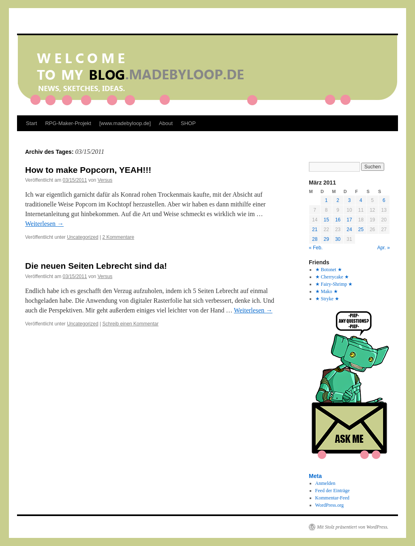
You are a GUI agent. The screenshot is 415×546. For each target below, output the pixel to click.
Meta (315, 476)
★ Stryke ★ (327, 299)
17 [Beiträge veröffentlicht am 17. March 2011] (349, 220)
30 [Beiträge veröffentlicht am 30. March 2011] (337, 239)
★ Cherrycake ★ (332, 277)
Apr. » (383, 248)
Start (31, 123)
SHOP (188, 123)
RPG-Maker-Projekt (68, 123)
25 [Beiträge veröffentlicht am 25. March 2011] (361, 229)
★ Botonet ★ (328, 269)
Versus (105, 180)
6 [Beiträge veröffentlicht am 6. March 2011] (384, 200)
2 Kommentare (118, 237)
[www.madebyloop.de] (125, 123)
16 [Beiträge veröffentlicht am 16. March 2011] (337, 220)
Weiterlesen (44, 223)
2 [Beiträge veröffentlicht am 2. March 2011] (337, 200)
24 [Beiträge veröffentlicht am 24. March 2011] (349, 229)
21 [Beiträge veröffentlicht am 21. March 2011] (314, 229)
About (166, 123)
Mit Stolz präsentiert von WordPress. (352, 527)
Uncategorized (82, 237)
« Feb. (316, 248)
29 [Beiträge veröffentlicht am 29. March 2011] (326, 239)
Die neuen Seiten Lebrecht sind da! (96, 265)
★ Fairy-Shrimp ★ (334, 284)
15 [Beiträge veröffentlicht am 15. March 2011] (326, 220)
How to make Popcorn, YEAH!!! (88, 169)
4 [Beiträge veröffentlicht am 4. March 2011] (360, 200)
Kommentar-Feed (332, 498)
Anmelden (325, 483)
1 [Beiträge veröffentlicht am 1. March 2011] (326, 200)
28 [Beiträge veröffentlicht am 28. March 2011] (314, 239)
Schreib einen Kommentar (130, 324)
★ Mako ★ (326, 291)
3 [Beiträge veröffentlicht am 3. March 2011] (349, 200)
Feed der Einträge (332, 490)
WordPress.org (329, 505)
